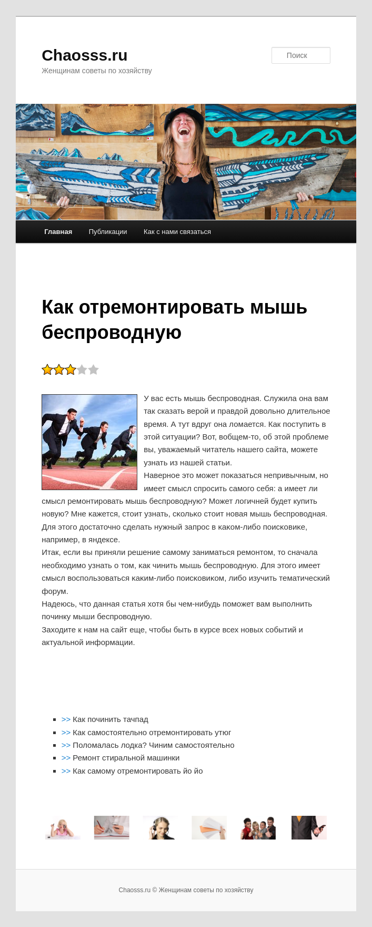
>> (67, 719)
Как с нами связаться (177, 232)
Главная (58, 232)
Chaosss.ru (84, 55)
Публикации (108, 232)
